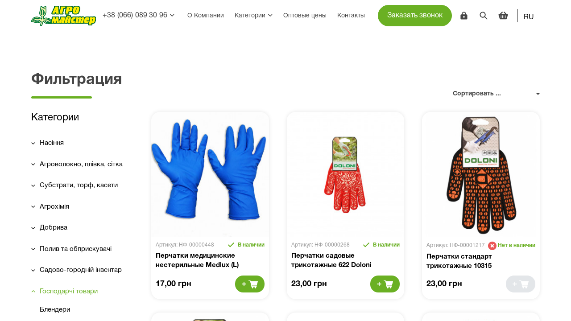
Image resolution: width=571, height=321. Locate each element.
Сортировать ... (477, 94)
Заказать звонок (415, 15)
